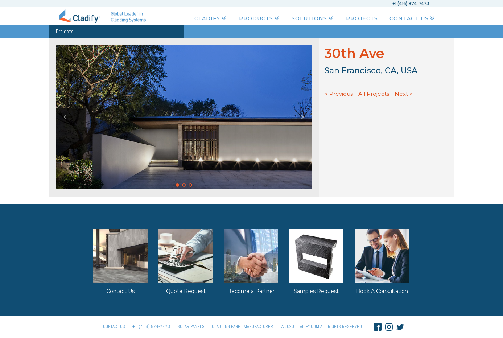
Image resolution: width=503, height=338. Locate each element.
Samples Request (316, 291)
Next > (404, 93)
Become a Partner (251, 291)
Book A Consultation (382, 291)
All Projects (373, 93)
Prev (65, 117)
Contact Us (412, 18)
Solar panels (191, 326)
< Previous (339, 93)
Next (302, 117)
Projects (362, 18)
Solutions (313, 18)
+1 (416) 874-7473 (151, 326)
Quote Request (186, 291)
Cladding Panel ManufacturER (242, 326)
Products (259, 18)
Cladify (210, 18)
